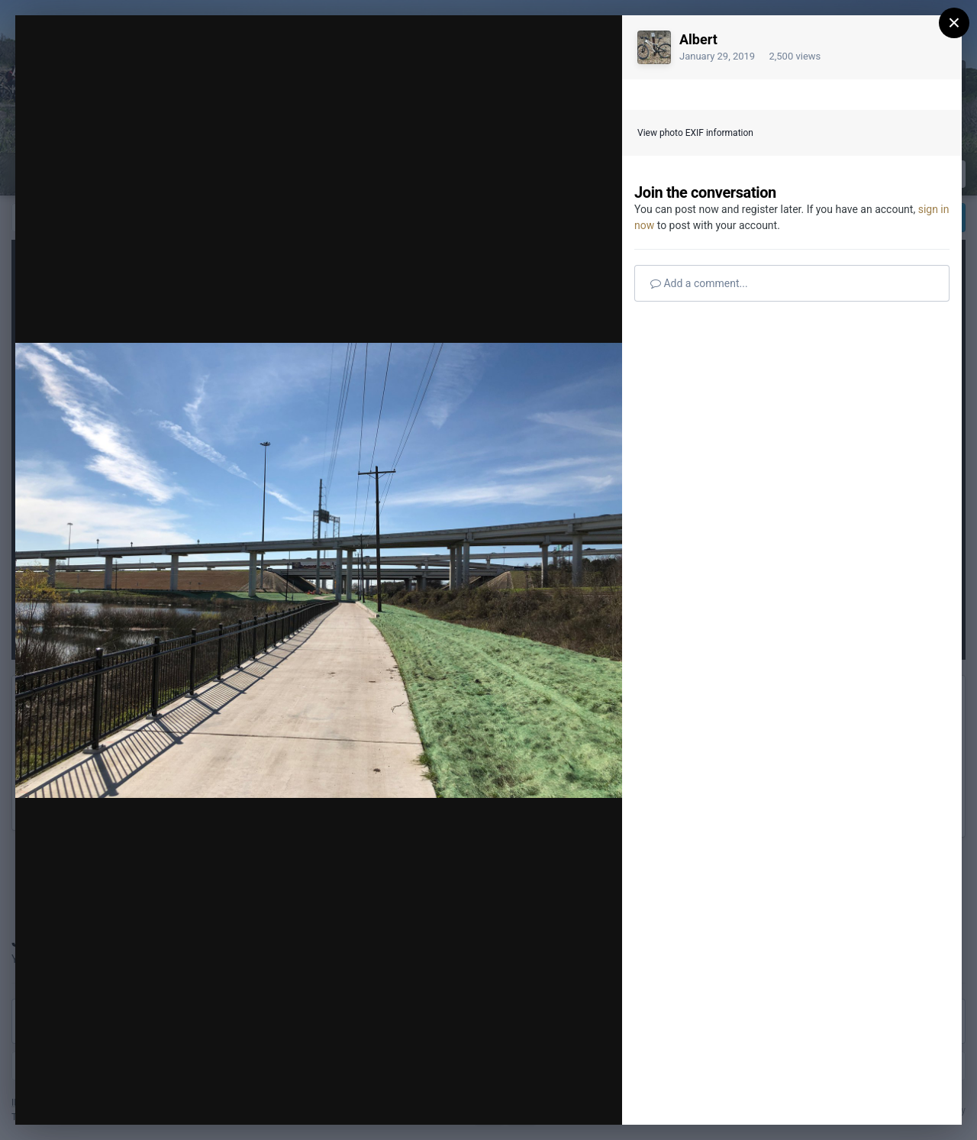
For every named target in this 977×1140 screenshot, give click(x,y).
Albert (698, 39)
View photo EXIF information (695, 133)
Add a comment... (699, 283)
